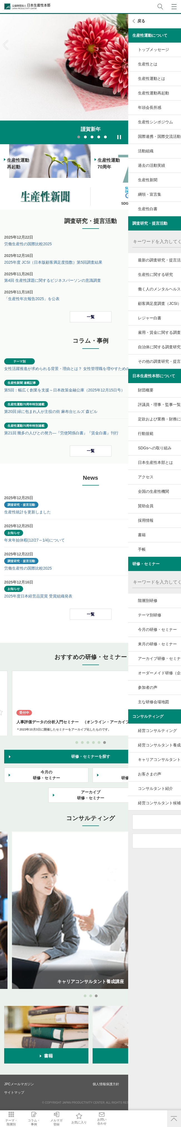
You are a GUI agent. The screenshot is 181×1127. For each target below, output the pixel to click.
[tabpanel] (90, 79)
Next (175, 45)
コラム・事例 (50, 1122)
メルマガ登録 (83, 1122)
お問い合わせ (150, 1121)
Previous (5, 45)
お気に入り (117, 1122)
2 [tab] (85, 137)
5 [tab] (105, 137)
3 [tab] (92, 137)
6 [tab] (104, 742)
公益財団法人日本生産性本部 (27, 6)
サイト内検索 (160, 6)
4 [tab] (98, 137)
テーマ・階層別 (17, 1122)
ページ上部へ (174, 1118)
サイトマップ (14, 1092)
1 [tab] (78, 137)
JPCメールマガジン (19, 1084)
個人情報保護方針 (106, 1084)
